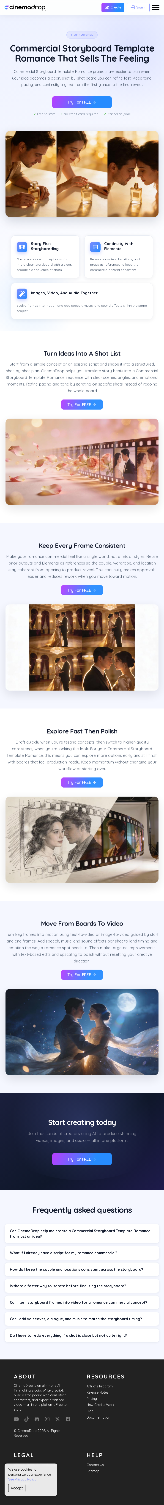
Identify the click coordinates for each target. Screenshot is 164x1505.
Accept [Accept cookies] (17, 1488)
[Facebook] (68, 1419)
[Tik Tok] (26, 1419)
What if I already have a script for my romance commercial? (63, 1253)
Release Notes (97, 1392)
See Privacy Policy (22, 1479)
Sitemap (93, 1471)
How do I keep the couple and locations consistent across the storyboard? (76, 1269)
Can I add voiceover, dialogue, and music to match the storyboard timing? (76, 1319)
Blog (90, 1411)
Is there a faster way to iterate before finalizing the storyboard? (68, 1286)
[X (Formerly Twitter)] (57, 1419)
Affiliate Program (100, 1386)
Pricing (92, 1399)
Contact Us (95, 1465)
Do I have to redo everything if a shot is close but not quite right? (68, 1335)
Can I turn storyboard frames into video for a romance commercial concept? (78, 1302)
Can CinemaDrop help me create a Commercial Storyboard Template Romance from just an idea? (80, 1234)
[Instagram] (47, 1419)
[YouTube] (16, 1419)
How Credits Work (100, 1405)
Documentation (98, 1417)
